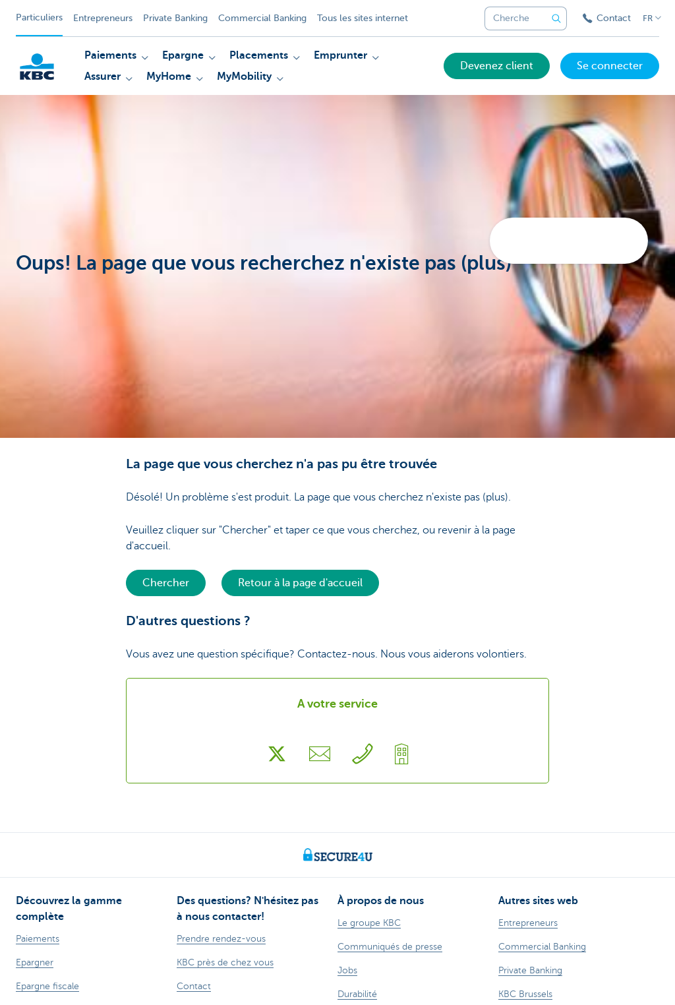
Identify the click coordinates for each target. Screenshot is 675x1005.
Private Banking (175, 18)
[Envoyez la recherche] (556, 18)
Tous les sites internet (362, 18)
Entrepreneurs (102, 18)
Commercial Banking (262, 18)
